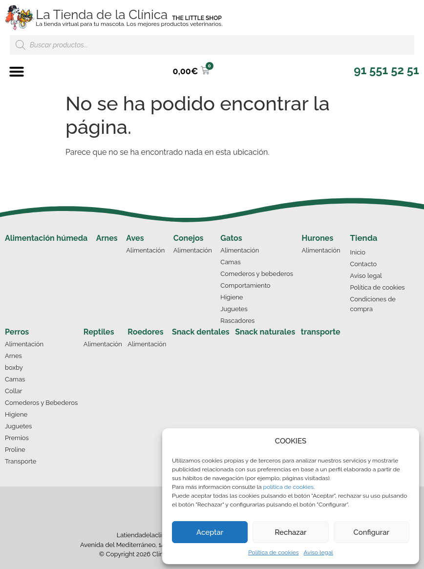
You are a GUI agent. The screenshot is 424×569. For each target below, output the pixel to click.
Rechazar (290, 532)
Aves (135, 238)
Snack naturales (265, 332)
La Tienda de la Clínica (102, 14)
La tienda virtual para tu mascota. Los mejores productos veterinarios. (129, 24)
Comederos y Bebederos (41, 402)
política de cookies (288, 487)
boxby (14, 367)
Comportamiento (245, 285)
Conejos (188, 238)
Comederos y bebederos (256, 273)
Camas (230, 262)
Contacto (363, 264)
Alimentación (145, 250)
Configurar (371, 532)
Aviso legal (318, 552)
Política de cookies (273, 552)
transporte (320, 332)
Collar (13, 391)
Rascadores (237, 320)
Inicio (357, 252)
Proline (15, 449)
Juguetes (233, 309)
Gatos (231, 238)
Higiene (231, 297)
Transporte (20, 461)
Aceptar (209, 532)
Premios (17, 438)
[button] (16, 71)
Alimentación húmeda (46, 238)
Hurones (318, 238)
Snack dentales (201, 332)
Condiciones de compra (373, 304)
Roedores (145, 332)
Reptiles (99, 332)
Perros (17, 332)
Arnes (107, 238)
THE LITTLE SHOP (197, 18)
